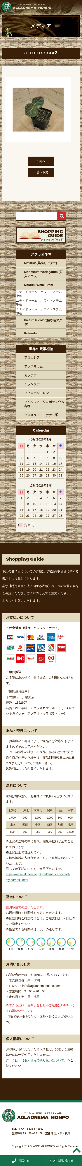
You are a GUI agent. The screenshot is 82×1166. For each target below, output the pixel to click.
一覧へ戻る (41, 172)
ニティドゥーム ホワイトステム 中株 (40, 294)
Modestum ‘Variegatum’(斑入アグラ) (43, 274)
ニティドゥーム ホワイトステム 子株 (40, 303)
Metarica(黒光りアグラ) (40, 263)
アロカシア (32, 357)
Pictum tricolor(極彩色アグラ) (43, 322)
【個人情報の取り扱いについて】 (44, 1060)
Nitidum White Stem (38, 285)
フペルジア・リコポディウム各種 (44, 404)
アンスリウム (33, 366)
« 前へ (41, 161)
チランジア (32, 384)
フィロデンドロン (36, 393)
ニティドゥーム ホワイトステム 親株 (40, 311)
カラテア (30, 375)
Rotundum (32, 333)
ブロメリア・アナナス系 (41, 415)
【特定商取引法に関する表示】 (29, 586)
